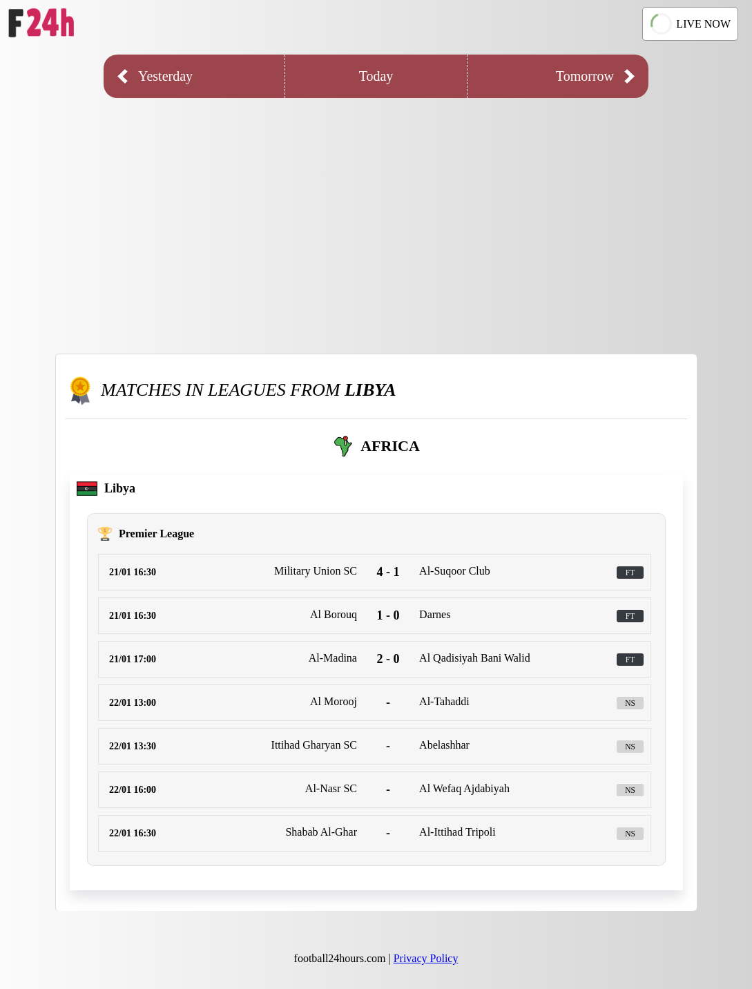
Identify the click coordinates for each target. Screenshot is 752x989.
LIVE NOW (690, 23)
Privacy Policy (426, 958)
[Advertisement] (376, 215)
